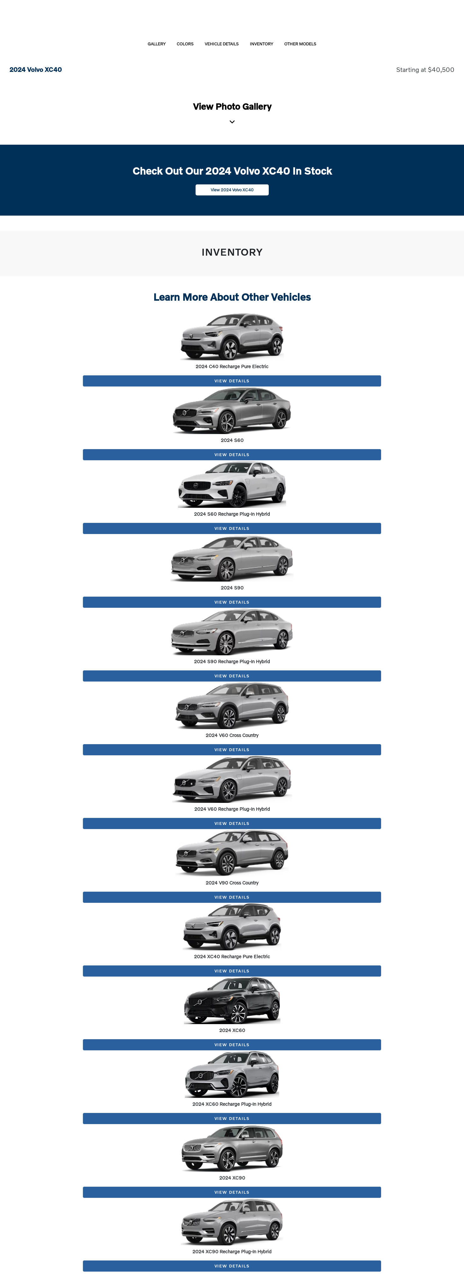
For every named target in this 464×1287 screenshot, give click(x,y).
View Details (232, 380)
